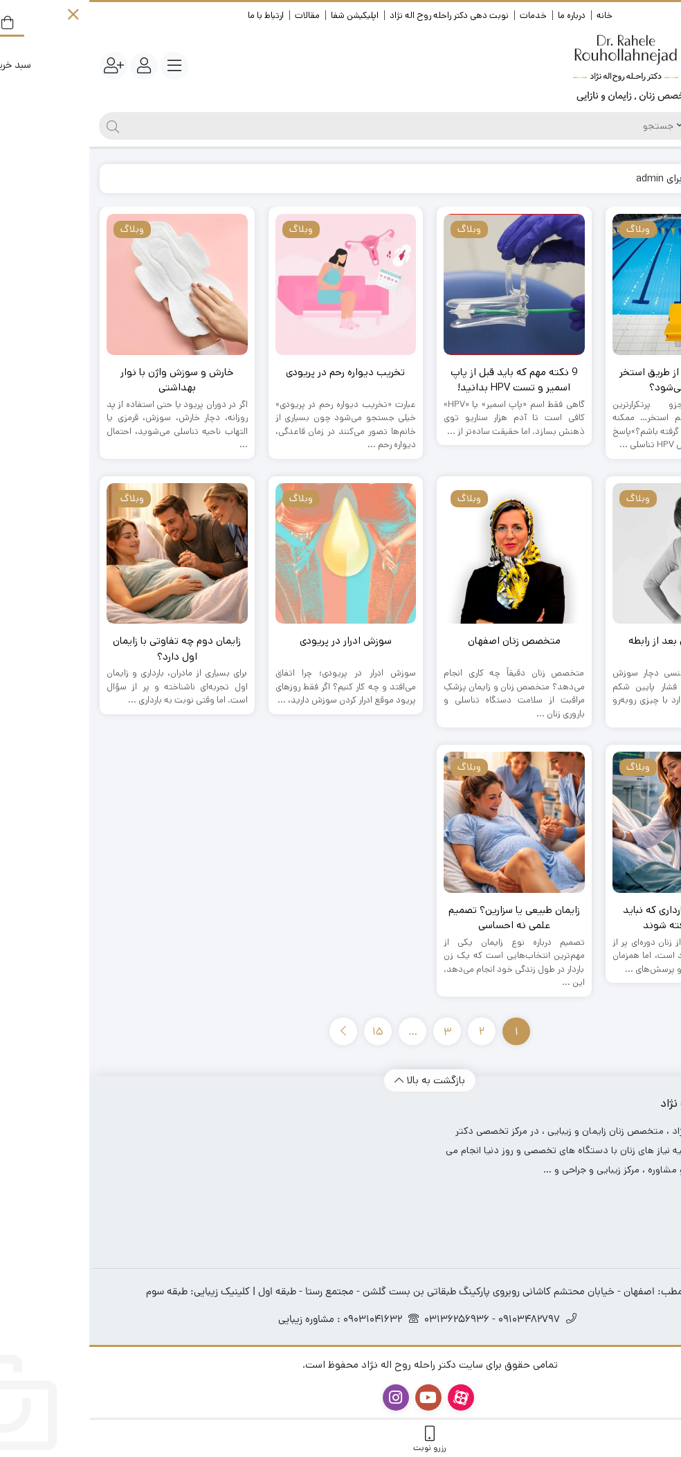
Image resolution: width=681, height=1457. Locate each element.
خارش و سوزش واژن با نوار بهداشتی (87, 380)
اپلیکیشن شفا (265, 15)
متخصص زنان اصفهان (425, 640)
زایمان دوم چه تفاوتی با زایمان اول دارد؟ (88, 648)
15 (288, 1032)
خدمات (443, 15)
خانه (515, 15)
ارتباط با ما (176, 15)
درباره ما (482, 15)
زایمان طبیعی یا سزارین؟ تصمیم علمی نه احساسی (425, 918)
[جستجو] (311, 126)
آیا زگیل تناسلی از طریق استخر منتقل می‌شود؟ (593, 380)
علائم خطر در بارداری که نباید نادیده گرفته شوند (593, 918)
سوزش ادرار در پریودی (256, 640)
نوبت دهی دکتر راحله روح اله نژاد (359, 15)
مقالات (218, 15)
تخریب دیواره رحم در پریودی (256, 372)
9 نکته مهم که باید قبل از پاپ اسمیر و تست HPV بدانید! (425, 380)
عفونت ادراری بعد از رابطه (593, 640)
